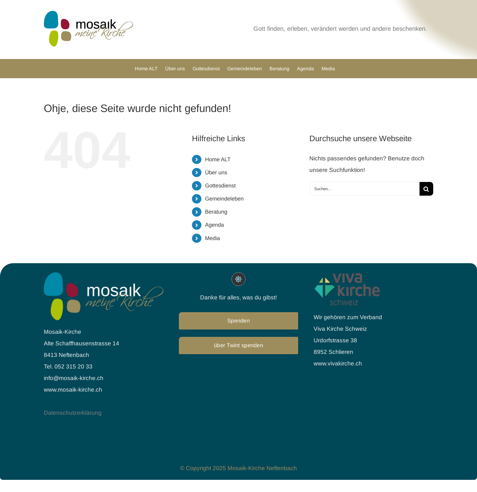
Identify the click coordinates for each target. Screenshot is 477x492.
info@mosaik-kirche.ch (74, 378)
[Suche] (426, 189)
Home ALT (218, 159)
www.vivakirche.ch (338, 363)
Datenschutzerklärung (73, 413)
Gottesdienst (220, 186)
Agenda (214, 225)
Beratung (216, 212)
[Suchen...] (364, 189)
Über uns (216, 172)
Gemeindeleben (224, 199)
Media (212, 238)
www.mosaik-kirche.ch (73, 389)
